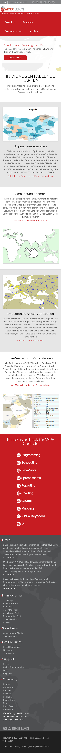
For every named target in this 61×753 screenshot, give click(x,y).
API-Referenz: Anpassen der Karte (23, 176)
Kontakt (46, 746)
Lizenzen (7, 650)
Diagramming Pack (12, 616)
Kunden (6, 684)
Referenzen (8, 687)
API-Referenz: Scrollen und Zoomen (30, 220)
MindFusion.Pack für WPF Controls (30, 441)
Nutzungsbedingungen (32, 746)
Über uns (7, 690)
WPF (28, 13)
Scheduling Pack (11, 619)
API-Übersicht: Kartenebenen (30, 340)
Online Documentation (13, 667)
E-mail (6, 664)
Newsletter (8, 709)
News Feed (8, 706)
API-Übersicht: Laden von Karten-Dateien (30, 385)
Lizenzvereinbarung (11, 746)
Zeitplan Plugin (10, 636)
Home (5, 13)
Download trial (15, 58)
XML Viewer (9, 653)
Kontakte (7, 697)
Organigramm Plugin (13, 633)
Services (7, 693)
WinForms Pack (10, 603)
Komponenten (17, 13)
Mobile (6, 622)
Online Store (9, 700)
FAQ (5, 670)
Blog (5, 703)
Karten (36, 13)
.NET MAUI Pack (10, 610)
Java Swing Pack (11, 613)
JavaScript (8, 600)
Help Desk (7, 673)
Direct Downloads (11, 647)
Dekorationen (47, 176)
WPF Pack (8, 606)
